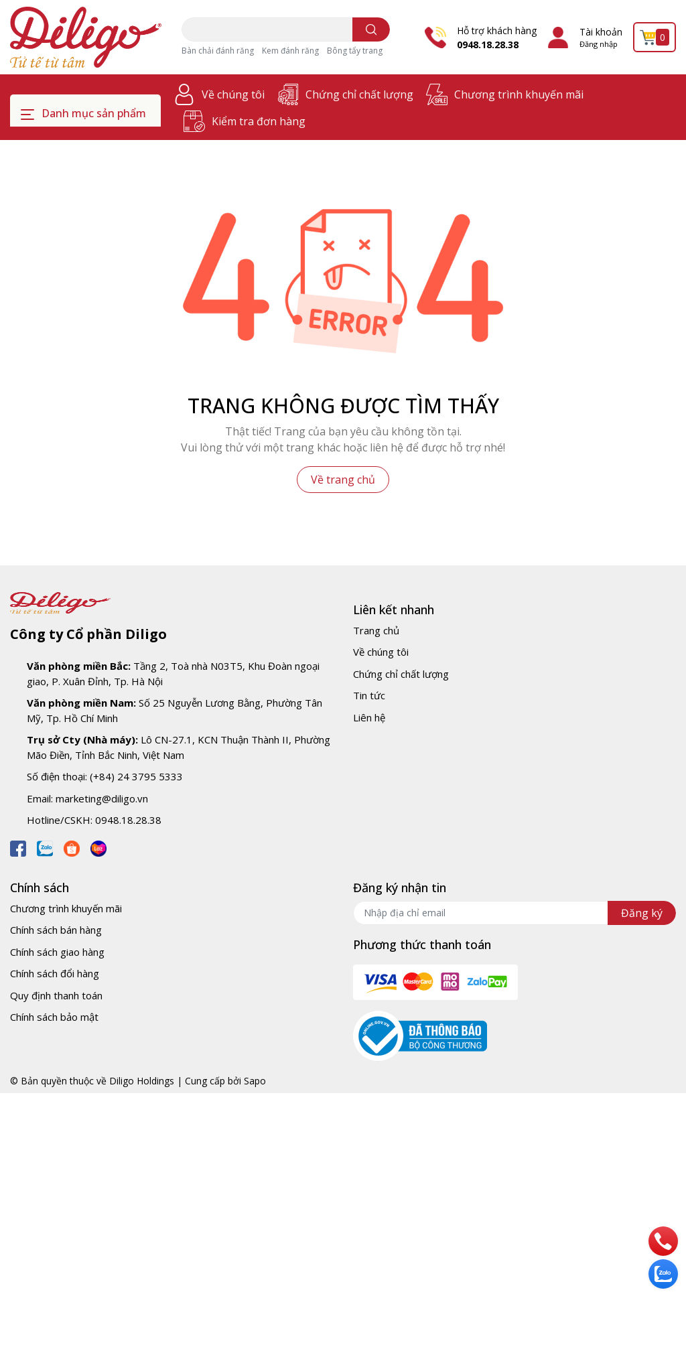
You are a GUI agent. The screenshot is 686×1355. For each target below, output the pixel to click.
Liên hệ (369, 717)
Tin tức (369, 695)
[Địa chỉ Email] (514, 913)
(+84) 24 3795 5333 (136, 776)
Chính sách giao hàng (57, 951)
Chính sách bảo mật (54, 1016)
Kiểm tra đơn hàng (258, 121)
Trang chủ (376, 630)
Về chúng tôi (233, 94)
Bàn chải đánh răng (218, 50)
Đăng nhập (598, 44)
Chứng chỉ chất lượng (359, 94)
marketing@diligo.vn (102, 798)
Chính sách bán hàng (56, 929)
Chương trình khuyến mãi (519, 94)
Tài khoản (600, 31)
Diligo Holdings (141, 1080)
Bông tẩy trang (355, 50)
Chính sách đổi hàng (54, 973)
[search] (371, 29)
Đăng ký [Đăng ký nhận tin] (642, 913)
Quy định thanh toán (56, 995)
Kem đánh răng (290, 50)
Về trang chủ (343, 479)
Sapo (255, 1080)
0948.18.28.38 (488, 44)
